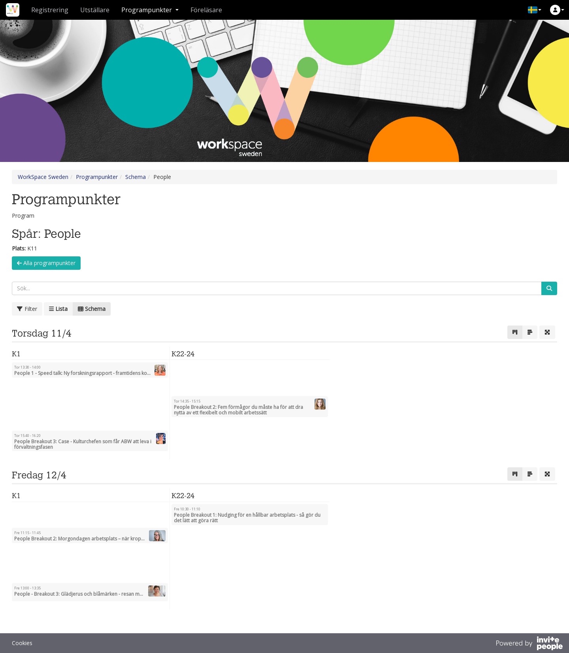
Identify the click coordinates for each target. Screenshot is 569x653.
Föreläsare (206, 10)
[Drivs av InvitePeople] (529, 644)
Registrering (49, 10)
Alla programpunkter (46, 263)
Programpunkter (97, 177)
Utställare (94, 10)
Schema (135, 177)
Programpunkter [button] (150, 10)
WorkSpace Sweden (43, 177)
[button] (534, 10)
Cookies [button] (22, 643)
